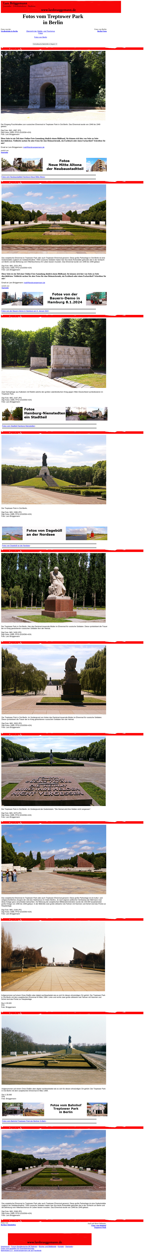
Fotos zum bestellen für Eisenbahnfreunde (17, 1248)
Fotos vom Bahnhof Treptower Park (98, 1226)
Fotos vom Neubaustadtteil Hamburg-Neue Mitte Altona (23, 177)
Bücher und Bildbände (47, 1246)
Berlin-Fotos (102, 31)
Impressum (5, 1246)
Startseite (69, 1246)
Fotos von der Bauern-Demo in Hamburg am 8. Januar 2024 (25, 311)
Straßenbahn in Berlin (9, 31)
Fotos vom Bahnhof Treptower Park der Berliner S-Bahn (24, 1121)
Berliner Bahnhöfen (8, 1225)
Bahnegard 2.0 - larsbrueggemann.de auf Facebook (21, 1250)
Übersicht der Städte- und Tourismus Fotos (40, 32)
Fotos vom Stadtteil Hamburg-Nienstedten (18, 426)
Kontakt (61, 1246)
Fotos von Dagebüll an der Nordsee (16, 546)
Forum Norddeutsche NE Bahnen (24, 1246)
